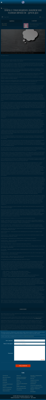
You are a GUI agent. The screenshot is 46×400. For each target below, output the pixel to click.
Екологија (5, 380)
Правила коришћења (14, 398)
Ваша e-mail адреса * (8, 343)
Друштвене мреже (7, 377)
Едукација (5, 378)
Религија (32, 375)
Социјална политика (34, 377)
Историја (5, 385)
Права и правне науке (21, 384)
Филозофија (33, 389)
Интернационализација (8, 384)
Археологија (5, 375)
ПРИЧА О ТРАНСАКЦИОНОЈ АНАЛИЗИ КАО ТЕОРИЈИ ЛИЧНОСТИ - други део (23, 11)
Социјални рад (33, 378)
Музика (18, 378)
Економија (5, 382)
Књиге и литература (7, 389)
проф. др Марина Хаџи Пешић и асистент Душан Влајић (36, 24)
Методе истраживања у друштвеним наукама (22, 376)
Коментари (41, 17)
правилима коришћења (29, 336)
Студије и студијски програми (34, 384)
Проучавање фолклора (22, 386)
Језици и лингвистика (7, 387)
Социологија (33, 380)
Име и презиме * (9, 340)
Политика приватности (25, 398)
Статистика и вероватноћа (36, 382)
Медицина (5, 392)
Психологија (5, 8)
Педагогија (19, 380)
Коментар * (10, 353)
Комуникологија (6, 390)
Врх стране (4, 23)
